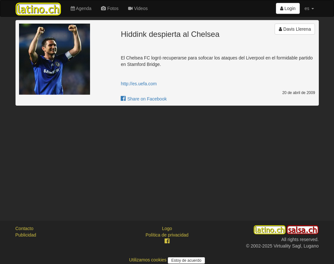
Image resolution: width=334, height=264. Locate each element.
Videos (137, 8)
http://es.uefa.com (139, 83)
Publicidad (25, 235)
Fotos (109, 8)
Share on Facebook (144, 98)
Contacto (24, 228)
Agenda (81, 8)
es (309, 8)
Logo (167, 228)
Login (288, 8)
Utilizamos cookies (148, 259)
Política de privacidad (167, 235)
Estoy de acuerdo (186, 260)
